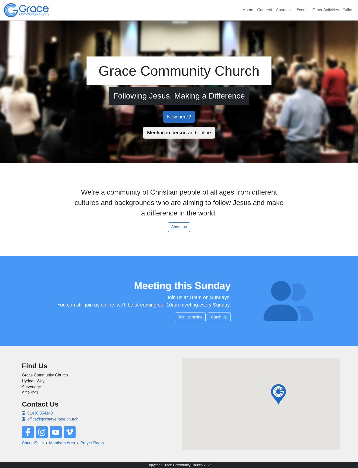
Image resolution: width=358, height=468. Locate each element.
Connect (264, 10)
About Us (284, 10)
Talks (347, 10)
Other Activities (326, 10)
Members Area (62, 443)
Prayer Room (92, 443)
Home (248, 10)
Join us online (190, 317)
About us (179, 227)
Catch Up (219, 317)
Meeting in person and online (179, 132)
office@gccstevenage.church (50, 419)
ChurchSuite (33, 443)
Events (302, 10)
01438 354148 (37, 413)
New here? (179, 116)
